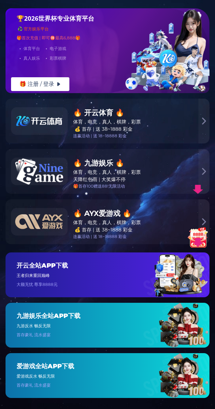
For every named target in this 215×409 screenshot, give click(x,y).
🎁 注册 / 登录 (40, 84)
